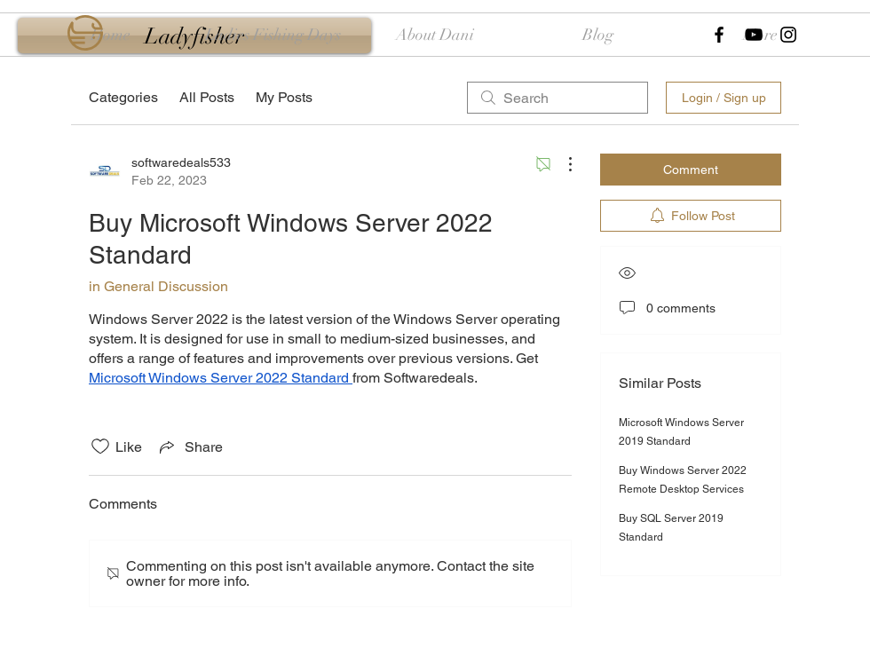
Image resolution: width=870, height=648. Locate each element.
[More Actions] (561, 164)
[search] (557, 98)
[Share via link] (189, 446)
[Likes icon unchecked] (100, 446)
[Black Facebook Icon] (719, 34)
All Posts (206, 97)
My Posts (284, 97)
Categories (123, 97)
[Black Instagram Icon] (788, 34)
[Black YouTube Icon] (753, 34)
